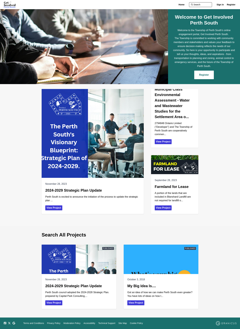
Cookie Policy (136, 323)
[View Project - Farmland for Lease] (174, 184)
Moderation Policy (72, 323)
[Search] (200, 4)
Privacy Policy (53, 323)
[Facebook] (5, 323)
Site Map (122, 323)
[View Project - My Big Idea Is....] (161, 277)
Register (231, 4)
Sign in (220, 4)
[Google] (14, 323)
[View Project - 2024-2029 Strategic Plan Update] (93, 151)
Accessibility (89, 323)
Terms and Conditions (33, 323)
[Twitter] (9, 323)
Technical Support (106, 323)
